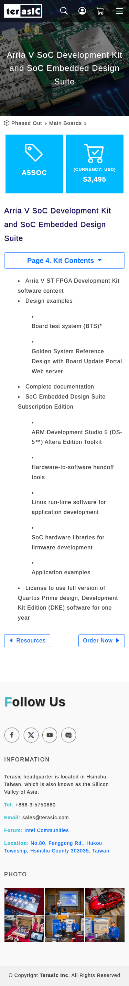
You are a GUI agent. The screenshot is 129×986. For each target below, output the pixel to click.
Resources (27, 640)
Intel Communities (46, 830)
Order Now (101, 640)
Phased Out (26, 123)
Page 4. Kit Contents (61, 260)
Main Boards (65, 123)
